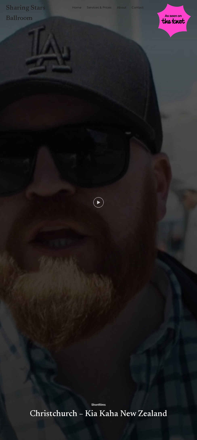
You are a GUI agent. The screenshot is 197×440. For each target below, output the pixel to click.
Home (76, 7)
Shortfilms (98, 404)
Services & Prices (99, 7)
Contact (138, 7)
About (121, 7)
